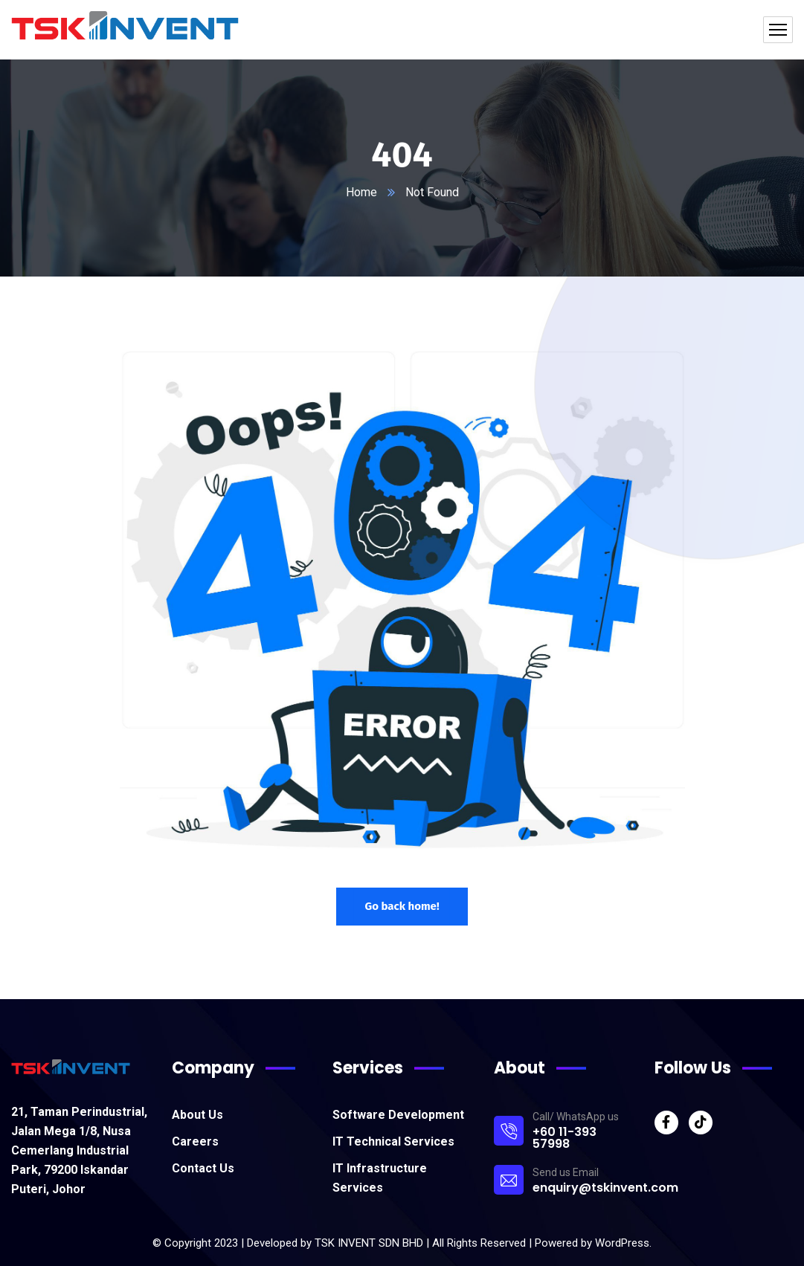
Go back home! (401, 906)
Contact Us (203, 1168)
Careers (195, 1141)
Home (361, 192)
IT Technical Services (393, 1141)
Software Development (398, 1115)
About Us (197, 1115)
